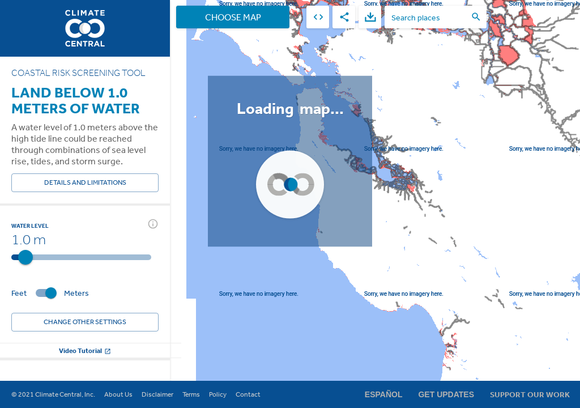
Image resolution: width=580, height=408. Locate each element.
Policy (218, 394)
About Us (118, 394)
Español (384, 394)
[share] (343, 17)
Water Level (30, 225)
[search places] (428, 17)
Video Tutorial (85, 350)
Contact (248, 394)
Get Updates (446, 394)
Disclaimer (157, 394)
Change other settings (85, 322)
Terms (191, 394)
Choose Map (233, 17)
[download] (370, 17)
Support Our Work (530, 394)
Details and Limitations (85, 183)
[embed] (317, 17)
